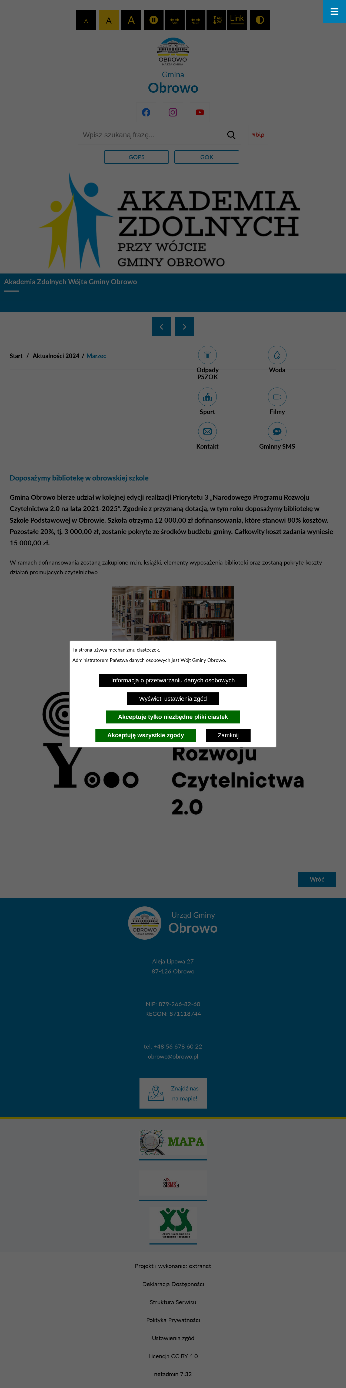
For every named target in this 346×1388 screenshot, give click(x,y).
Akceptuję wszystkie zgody (145, 735)
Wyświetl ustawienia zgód (173, 698)
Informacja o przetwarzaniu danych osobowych (173, 680)
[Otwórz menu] (334, 11)
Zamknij (228, 735)
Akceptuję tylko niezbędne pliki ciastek (173, 716)
